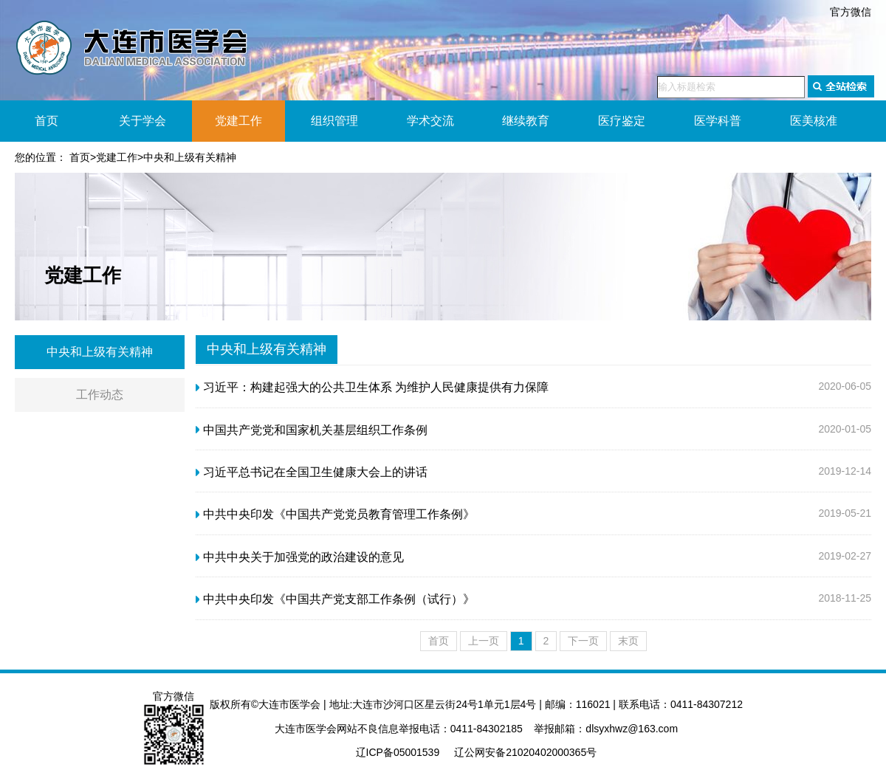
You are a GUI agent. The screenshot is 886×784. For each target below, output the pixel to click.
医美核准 (813, 120)
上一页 (483, 641)
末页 (628, 641)
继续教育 (525, 120)
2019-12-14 (533, 472)
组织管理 (334, 120)
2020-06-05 (533, 387)
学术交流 (430, 120)
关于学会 (142, 120)
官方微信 (850, 12)
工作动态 (99, 394)
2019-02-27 (533, 557)
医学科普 (717, 120)
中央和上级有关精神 (189, 157)
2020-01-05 (533, 430)
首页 (46, 120)
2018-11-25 (533, 599)
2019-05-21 (533, 514)
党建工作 (238, 120)
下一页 (583, 641)
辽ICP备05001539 (398, 752)
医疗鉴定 (621, 120)
